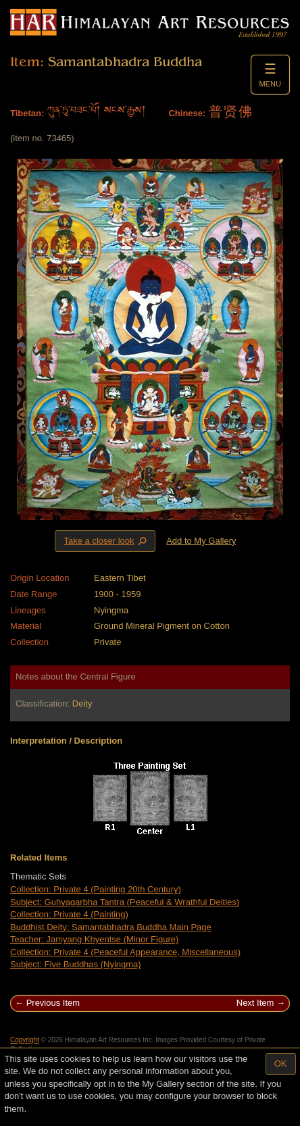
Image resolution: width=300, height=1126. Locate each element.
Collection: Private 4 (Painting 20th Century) (95, 889)
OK (280, 1063)
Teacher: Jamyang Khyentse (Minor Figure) (94, 939)
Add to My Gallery (201, 541)
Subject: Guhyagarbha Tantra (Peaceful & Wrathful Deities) (124, 902)
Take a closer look (106, 540)
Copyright (24, 1040)
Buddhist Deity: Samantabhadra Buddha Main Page (110, 927)
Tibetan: (27, 113)
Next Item (255, 1003)
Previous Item (53, 1003)
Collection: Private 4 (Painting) (69, 914)
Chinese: (186, 113)
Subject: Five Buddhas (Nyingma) (75, 964)
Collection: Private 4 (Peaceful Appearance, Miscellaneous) (125, 952)
